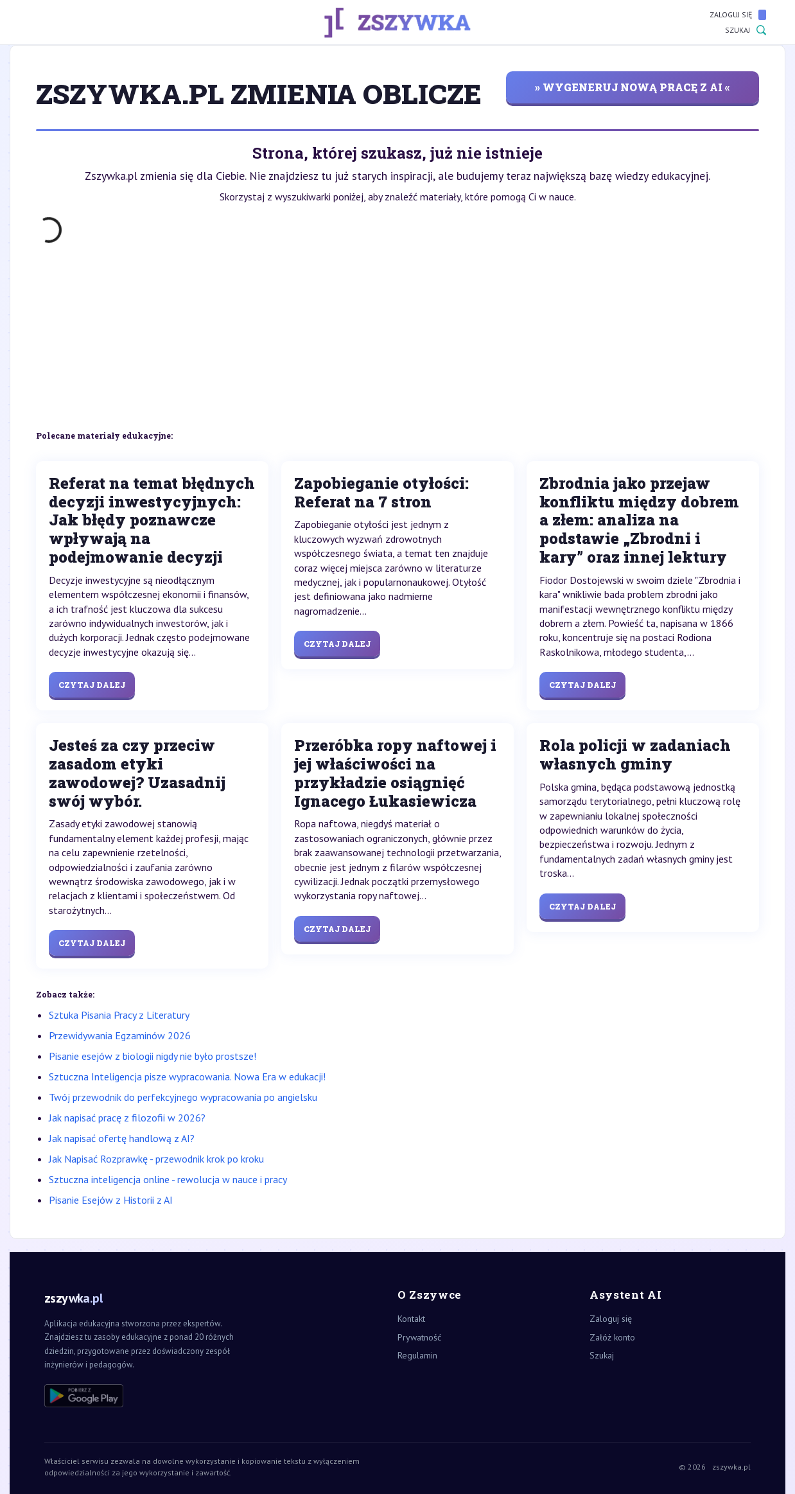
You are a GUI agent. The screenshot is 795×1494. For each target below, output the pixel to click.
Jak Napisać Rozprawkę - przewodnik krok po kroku (156, 1158)
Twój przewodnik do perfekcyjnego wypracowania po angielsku (183, 1097)
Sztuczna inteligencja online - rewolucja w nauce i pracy (168, 1179)
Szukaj (745, 30)
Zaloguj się (738, 15)
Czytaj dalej (91, 685)
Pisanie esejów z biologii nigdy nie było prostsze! (152, 1056)
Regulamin (417, 1355)
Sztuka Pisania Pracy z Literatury (119, 1014)
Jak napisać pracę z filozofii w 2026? (127, 1117)
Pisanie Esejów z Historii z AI (111, 1199)
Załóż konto (612, 1337)
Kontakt (411, 1318)
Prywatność (419, 1337)
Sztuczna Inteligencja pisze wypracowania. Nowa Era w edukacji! (187, 1076)
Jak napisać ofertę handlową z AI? (122, 1138)
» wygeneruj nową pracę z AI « (632, 87)
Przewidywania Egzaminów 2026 (120, 1035)
